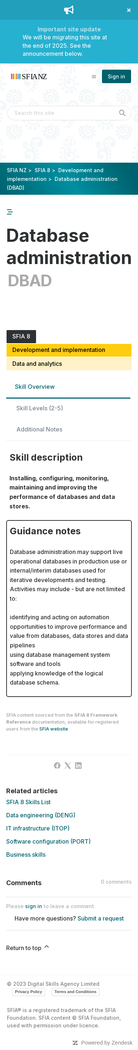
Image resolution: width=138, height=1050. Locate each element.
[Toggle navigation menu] (94, 76)
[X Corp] (67, 765)
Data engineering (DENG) (40, 815)
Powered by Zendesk (107, 1042)
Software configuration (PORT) (48, 841)
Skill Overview (35, 386)
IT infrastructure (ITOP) (38, 828)
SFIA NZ (17, 170)
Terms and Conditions (75, 991)
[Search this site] (69, 113)
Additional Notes (39, 429)
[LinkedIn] (78, 765)
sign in (33, 906)
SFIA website (53, 729)
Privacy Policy (28, 991)
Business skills (26, 854)
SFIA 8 (42, 170)
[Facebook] (57, 765)
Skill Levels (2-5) (39, 408)
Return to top (28, 947)
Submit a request (101, 918)
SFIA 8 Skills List (28, 802)
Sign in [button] (116, 76)
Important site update (69, 29)
